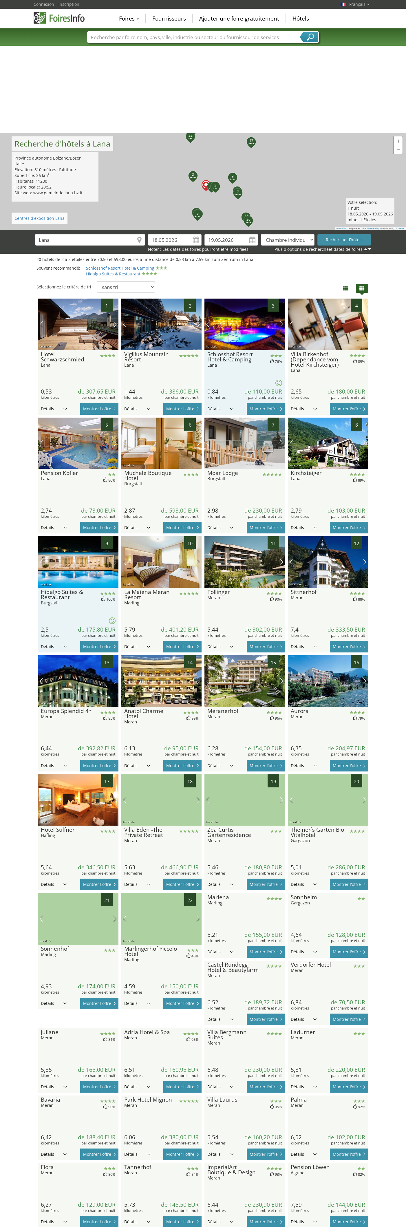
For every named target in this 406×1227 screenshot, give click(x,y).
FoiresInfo (63, 18)
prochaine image (115, 324)
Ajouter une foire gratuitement (239, 18)
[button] (202, 181)
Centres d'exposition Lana (39, 218)
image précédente (41, 324)
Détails (54, 409)
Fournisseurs (169, 18)
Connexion (44, 4)
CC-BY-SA (400, 228)
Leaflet (341, 228)
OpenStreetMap (370, 228)
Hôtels (300, 18)
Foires (129, 18)
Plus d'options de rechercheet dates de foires (319, 249)
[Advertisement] (203, 89)
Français (359, 4)
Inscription (68, 4)
